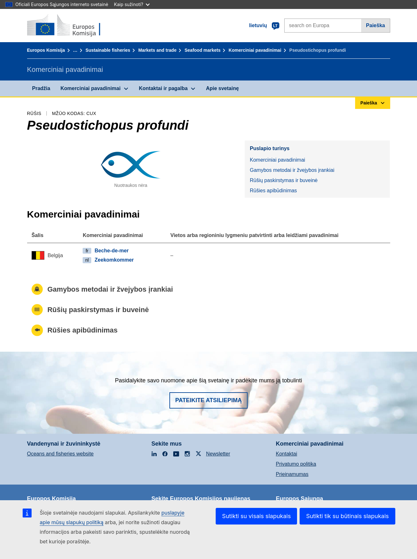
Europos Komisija (46, 50)
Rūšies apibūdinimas (273, 190)
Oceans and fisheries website (60, 453)
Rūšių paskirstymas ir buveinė (284, 180)
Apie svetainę (222, 88)
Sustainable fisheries (108, 50)
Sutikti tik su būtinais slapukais (347, 516)
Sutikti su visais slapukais (256, 516)
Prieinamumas (292, 474)
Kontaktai (286, 453)
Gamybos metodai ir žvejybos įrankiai (292, 170)
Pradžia (41, 88)
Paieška (375, 25)
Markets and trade (157, 50)
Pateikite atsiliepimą (208, 400)
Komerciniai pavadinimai (255, 50)
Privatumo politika (296, 464)
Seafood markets (202, 50)
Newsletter (218, 453)
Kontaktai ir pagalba (163, 88)
